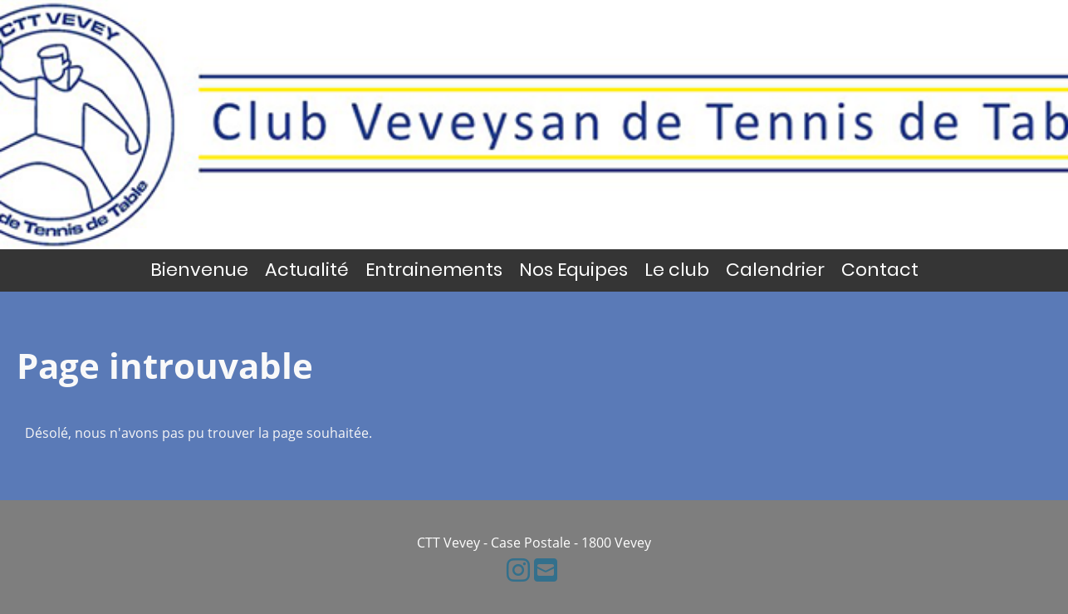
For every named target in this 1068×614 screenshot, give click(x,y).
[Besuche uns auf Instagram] (518, 569)
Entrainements (433, 269)
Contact (880, 269)
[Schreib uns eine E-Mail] (545, 569)
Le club (676, 269)
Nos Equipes (573, 269)
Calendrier (775, 269)
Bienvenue (199, 269)
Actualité (307, 269)
